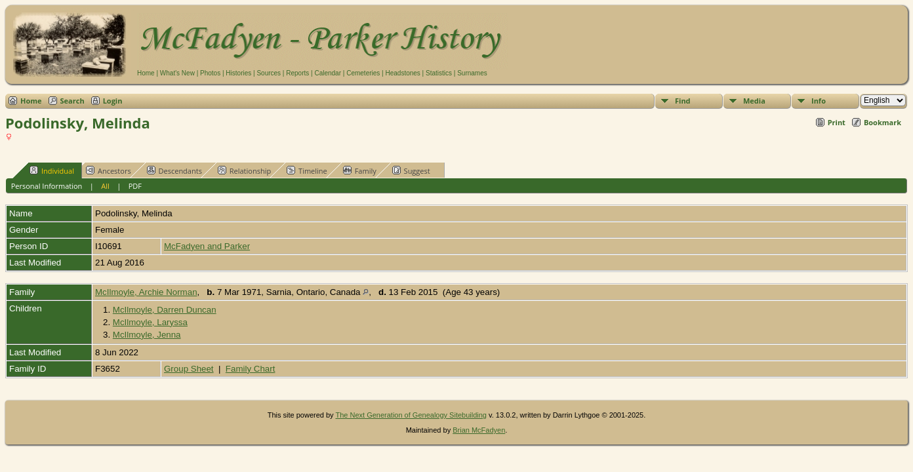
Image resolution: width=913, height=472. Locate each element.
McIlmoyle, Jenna (147, 335)
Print (836, 122)
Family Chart (250, 369)
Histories (238, 73)
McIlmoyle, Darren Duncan (164, 310)
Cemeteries (363, 73)
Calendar (327, 73)
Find (683, 101)
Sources (268, 73)
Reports (297, 73)
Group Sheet (189, 369)
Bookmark (882, 122)
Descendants (174, 170)
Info (818, 101)
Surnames (472, 73)
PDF (135, 186)
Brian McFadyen (479, 430)
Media (754, 101)
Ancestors (108, 170)
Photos (210, 73)
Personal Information (47, 186)
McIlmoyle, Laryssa (150, 322)
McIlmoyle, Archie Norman (146, 292)
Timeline (307, 170)
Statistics (439, 73)
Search (72, 101)
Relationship (244, 170)
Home (146, 73)
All (105, 186)
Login (113, 101)
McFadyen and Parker (207, 246)
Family (359, 170)
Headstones (402, 73)
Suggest (411, 170)
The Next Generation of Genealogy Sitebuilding (411, 415)
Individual (52, 170)
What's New (177, 73)
